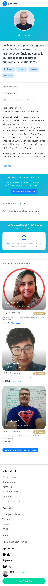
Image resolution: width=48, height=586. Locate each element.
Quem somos (9, 477)
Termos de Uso (9, 496)
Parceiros (7, 486)
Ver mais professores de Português (20, 450)
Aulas (19, 203)
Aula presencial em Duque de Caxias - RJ (19, 100)
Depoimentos (9, 482)
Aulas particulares (11, 514)
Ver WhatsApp (24, 581)
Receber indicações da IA (24, 191)
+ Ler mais (6, 166)
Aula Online (9, 93)
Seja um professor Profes (14, 541)
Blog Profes (8, 528)
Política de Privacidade (13, 501)
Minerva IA (7, 523)
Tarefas (6, 519)
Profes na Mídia (10, 491)
